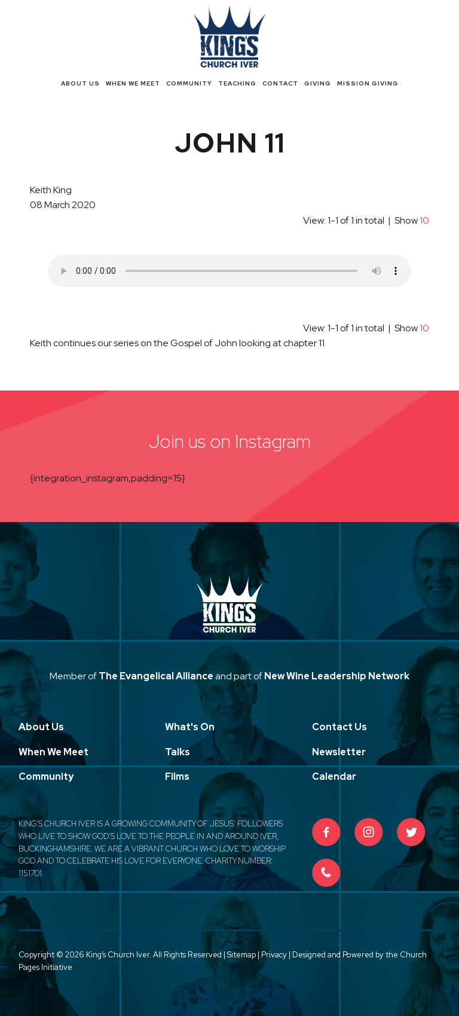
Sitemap (241, 955)
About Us (80, 83)
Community (189, 83)
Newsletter (339, 752)
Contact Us (339, 727)
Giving (317, 83)
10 (424, 220)
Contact (280, 83)
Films (177, 776)
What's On (190, 727)
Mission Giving (368, 83)
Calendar (334, 776)
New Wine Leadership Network (336, 676)
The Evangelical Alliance (156, 676)
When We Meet (133, 83)
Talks (177, 752)
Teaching (237, 83)
